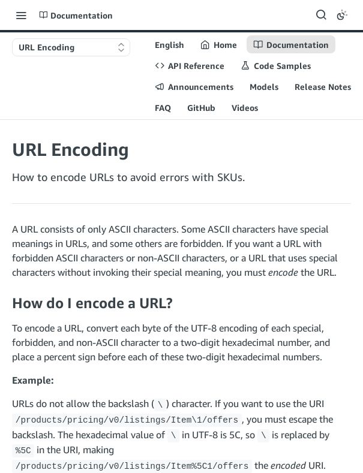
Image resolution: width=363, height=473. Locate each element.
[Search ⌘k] (321, 15)
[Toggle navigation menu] (21, 15)
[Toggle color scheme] (342, 15)
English (169, 45)
